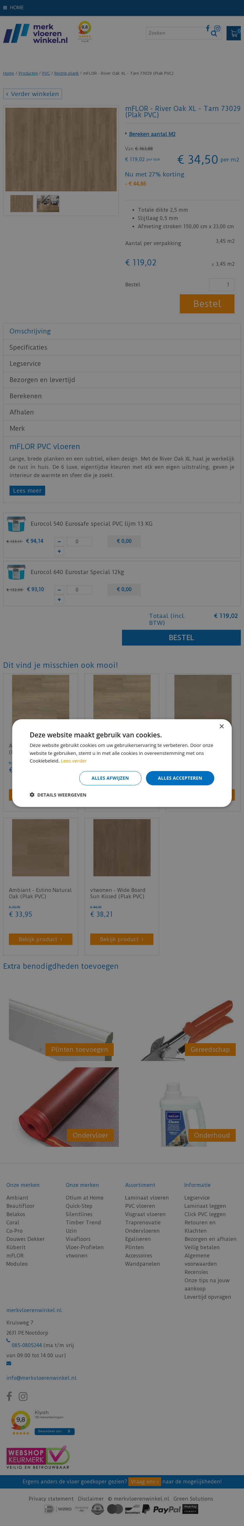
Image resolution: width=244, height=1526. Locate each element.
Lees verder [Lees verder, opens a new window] (74, 760)
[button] (58, 794)
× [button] (221, 726)
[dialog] (122, 763)
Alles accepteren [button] (180, 778)
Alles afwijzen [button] (110, 778)
